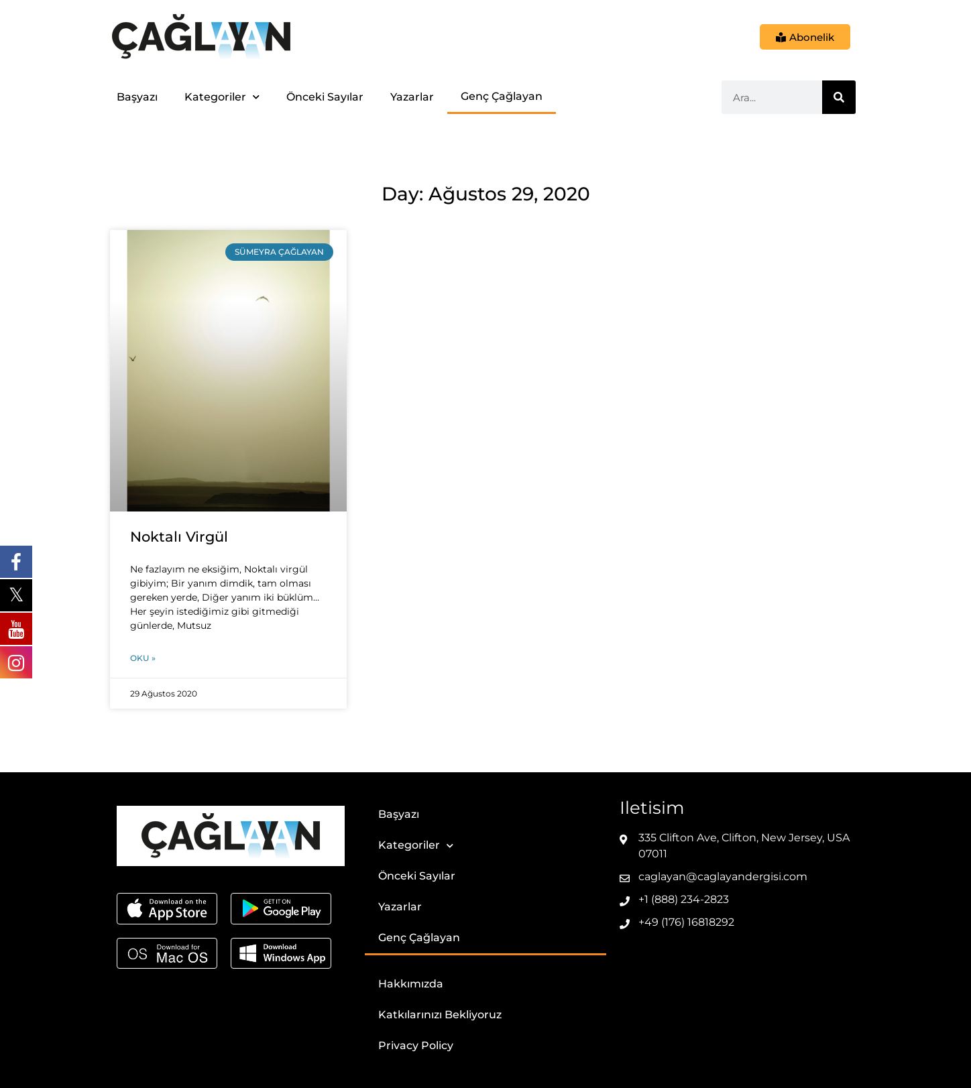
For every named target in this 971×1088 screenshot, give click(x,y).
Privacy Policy (415, 1045)
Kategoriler (222, 96)
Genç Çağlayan (501, 96)
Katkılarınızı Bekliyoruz (440, 1014)
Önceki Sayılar (324, 96)
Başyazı (137, 96)
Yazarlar (412, 96)
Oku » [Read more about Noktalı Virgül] (143, 658)
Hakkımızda (410, 983)
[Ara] (839, 97)
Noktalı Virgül (179, 536)
